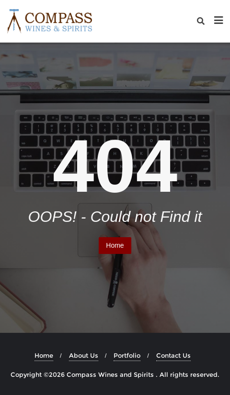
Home (115, 245)
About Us (83, 355)
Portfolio (127, 355)
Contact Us (173, 355)
